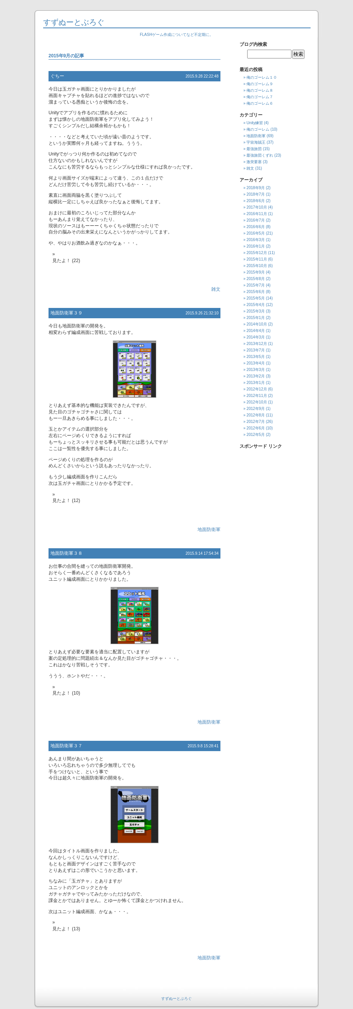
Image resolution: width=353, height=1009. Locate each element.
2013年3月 (255, 370)
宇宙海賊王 (256, 142)
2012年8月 (255, 415)
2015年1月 (255, 318)
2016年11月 (256, 214)
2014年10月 (256, 324)
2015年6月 (255, 292)
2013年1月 (255, 383)
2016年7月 (255, 220)
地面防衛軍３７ (66, 745)
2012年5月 (255, 434)
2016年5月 (255, 233)
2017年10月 (256, 207)
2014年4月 (255, 331)
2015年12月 (256, 253)
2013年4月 (255, 363)
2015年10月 (256, 266)
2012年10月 (256, 402)
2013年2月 (255, 376)
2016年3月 (255, 240)
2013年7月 (255, 350)
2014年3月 (255, 337)
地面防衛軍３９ (66, 313)
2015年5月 (255, 298)
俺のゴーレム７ (259, 97)
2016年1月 (255, 246)
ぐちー (57, 76)
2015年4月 (255, 305)
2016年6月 (255, 227)
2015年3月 (255, 311)
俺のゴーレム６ (259, 103)
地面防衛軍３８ (66, 553)
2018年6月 (255, 201)
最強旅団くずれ (259, 155)
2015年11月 (256, 259)
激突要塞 (254, 162)
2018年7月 (255, 194)
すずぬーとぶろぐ (73, 22)
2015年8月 (255, 279)
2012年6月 (255, 428)
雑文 (215, 289)
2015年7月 (255, 285)
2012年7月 (255, 421)
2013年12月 (256, 344)
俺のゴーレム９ (259, 84)
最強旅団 (254, 149)
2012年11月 (256, 396)
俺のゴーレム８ (259, 90)
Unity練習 (254, 123)
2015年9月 (255, 272)
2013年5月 (255, 357)
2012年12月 (256, 389)
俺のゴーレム (257, 129)
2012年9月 (255, 409)
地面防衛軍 (209, 529)
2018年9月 (255, 188)
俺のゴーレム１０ (261, 77)
